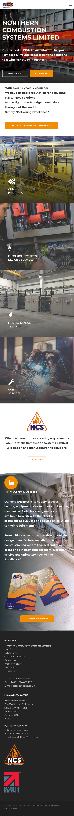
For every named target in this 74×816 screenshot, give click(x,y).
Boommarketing (10, 808)
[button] (70, 4)
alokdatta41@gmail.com (26, 737)
